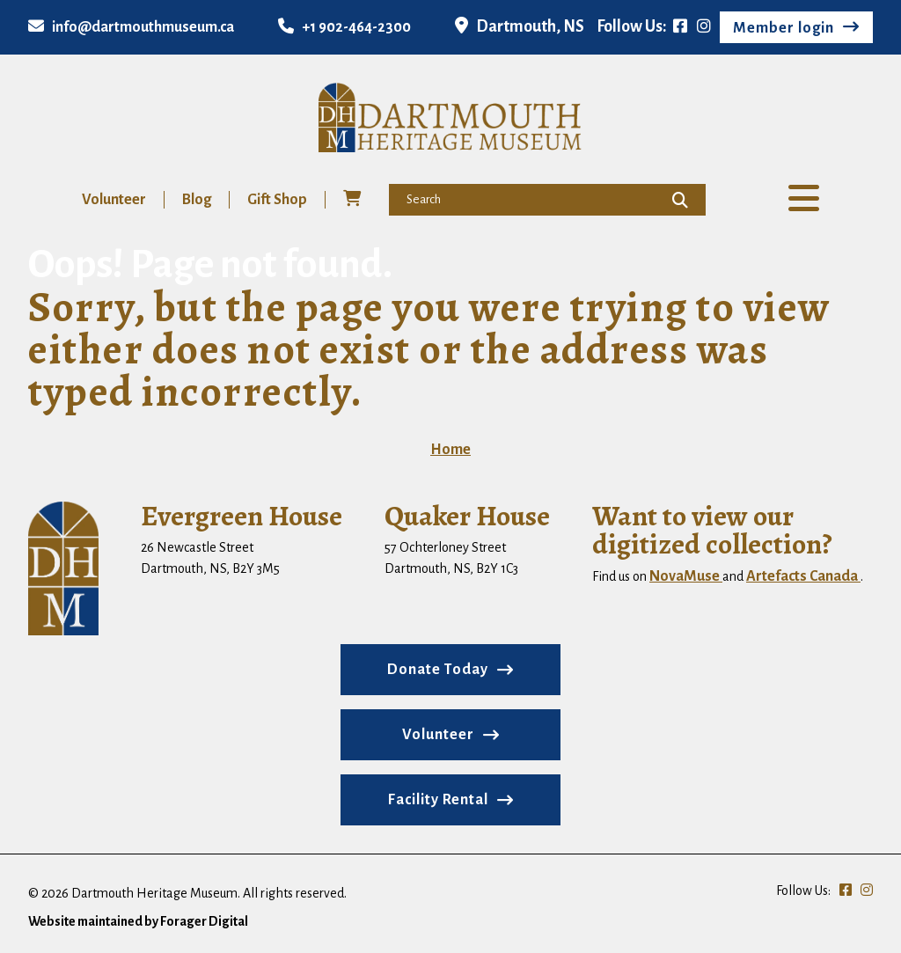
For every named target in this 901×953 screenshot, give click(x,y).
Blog (196, 200)
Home (450, 450)
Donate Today (437, 670)
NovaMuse (685, 576)
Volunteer (114, 200)
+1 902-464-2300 (344, 27)
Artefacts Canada (803, 576)
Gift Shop (277, 200)
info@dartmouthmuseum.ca (131, 27)
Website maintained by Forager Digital (138, 921)
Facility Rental (438, 800)
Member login (783, 28)
